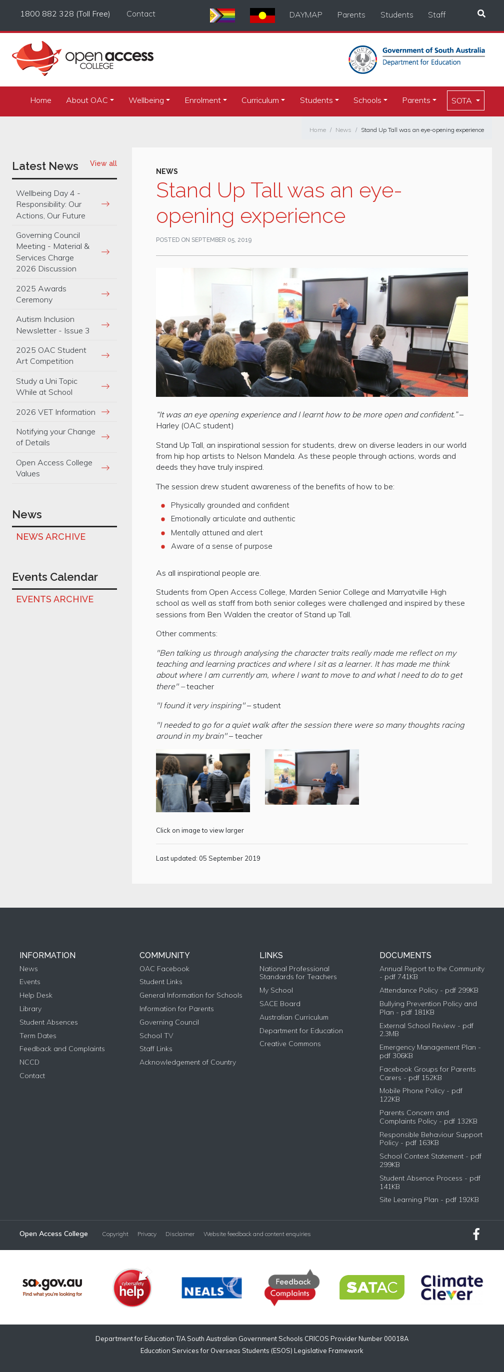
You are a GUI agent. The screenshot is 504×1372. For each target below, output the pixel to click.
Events (30, 982)
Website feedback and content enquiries (257, 1234)
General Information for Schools (191, 995)
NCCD (30, 1062)
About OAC (87, 100)
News (344, 129)
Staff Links (156, 1049)
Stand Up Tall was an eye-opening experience (422, 129)
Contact (141, 13)
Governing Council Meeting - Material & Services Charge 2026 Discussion (53, 251)
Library (31, 1009)
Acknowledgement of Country (188, 1062)
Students (397, 14)
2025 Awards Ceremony (41, 293)
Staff (437, 14)
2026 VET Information (56, 412)
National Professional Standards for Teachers (298, 973)
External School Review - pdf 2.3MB (427, 1030)
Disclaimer (180, 1234)
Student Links (161, 982)
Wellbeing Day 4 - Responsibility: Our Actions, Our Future (51, 204)
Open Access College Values (54, 467)
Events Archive (55, 599)
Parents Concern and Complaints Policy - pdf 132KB (429, 1117)
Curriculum (260, 100)
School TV (156, 1036)
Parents (352, 14)
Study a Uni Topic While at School (47, 386)
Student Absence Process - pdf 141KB (430, 1182)
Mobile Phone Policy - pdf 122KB (421, 1095)
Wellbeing (146, 100)
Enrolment (202, 100)
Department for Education (301, 1031)
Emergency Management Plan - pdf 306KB (430, 1051)
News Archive (51, 536)
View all (103, 163)
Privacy (147, 1234)
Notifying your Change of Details (56, 436)
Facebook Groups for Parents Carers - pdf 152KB (428, 1073)
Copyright (115, 1234)
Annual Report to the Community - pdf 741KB (432, 973)
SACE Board (280, 1004)
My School (276, 990)
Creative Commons (290, 1044)
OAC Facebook (165, 969)
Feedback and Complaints (62, 1049)
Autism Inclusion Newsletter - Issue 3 (53, 324)
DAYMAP (306, 14)
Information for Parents (177, 1009)
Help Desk (36, 995)
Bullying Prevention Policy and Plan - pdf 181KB (428, 1008)
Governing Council (169, 1022)
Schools (368, 100)
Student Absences (49, 1022)
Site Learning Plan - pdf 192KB (429, 1200)
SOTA (463, 100)
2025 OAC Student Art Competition (51, 355)
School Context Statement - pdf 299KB (431, 1160)
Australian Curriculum (294, 1017)
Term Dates (38, 1036)
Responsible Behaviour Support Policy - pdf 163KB (431, 1139)
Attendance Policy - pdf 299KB (429, 990)
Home (41, 100)
